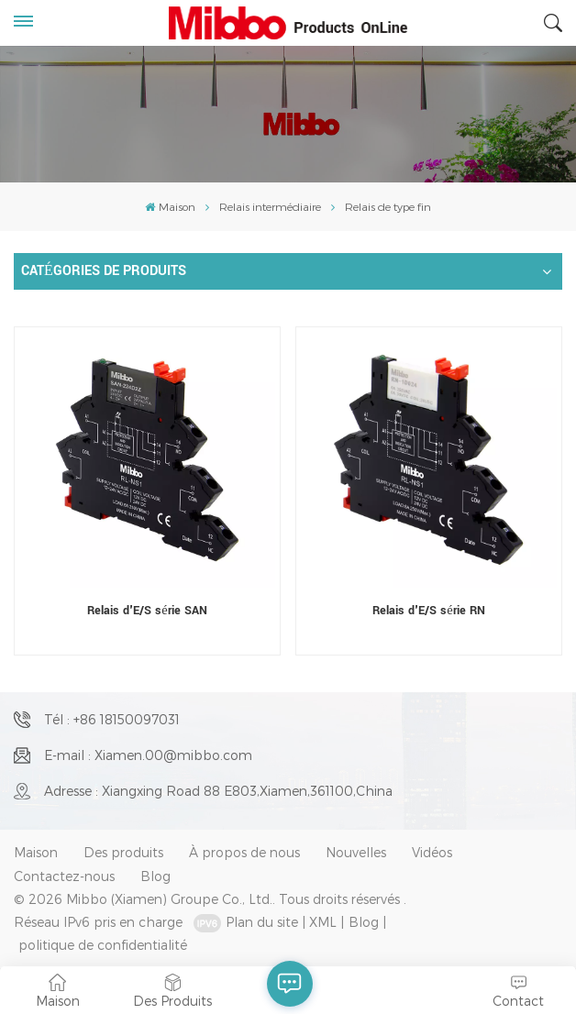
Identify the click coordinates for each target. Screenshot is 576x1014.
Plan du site (262, 922)
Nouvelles (356, 852)
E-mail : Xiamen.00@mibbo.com (148, 755)
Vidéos (432, 852)
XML (323, 922)
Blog (155, 876)
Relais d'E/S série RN (428, 610)
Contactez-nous (64, 876)
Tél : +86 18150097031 (112, 719)
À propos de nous (244, 852)
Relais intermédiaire (270, 206)
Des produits (123, 852)
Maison (169, 206)
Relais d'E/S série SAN (146, 610)
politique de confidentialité (102, 945)
